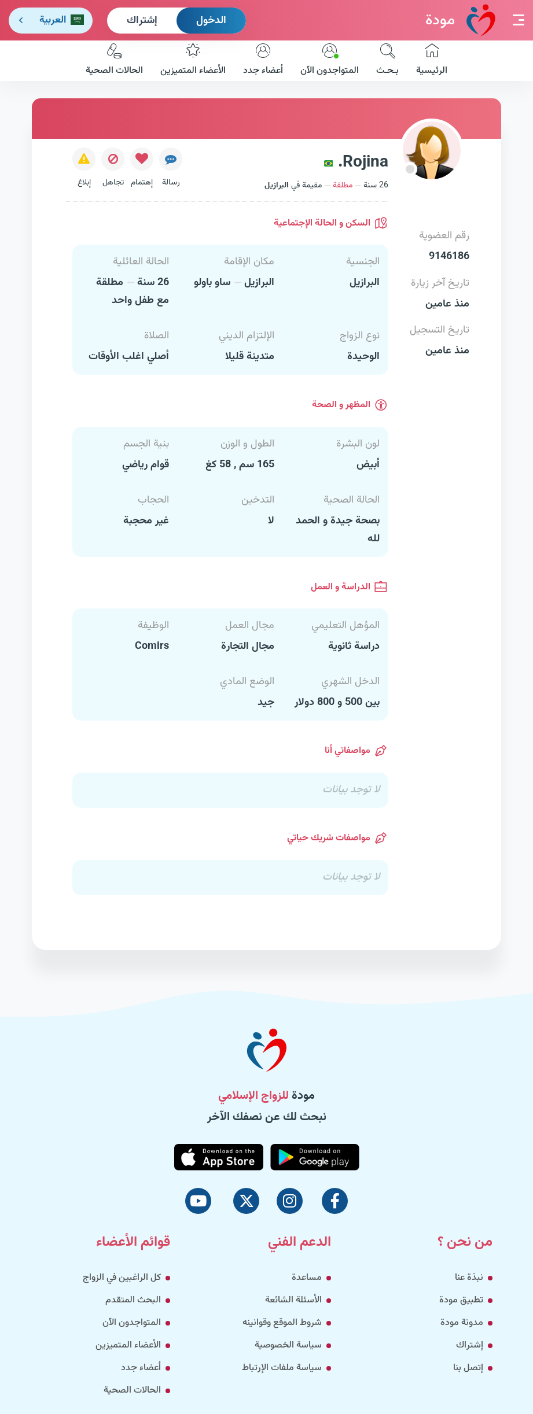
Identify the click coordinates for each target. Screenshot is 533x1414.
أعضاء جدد (263, 60)
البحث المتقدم (133, 1300)
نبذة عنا (469, 1278)
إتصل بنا (468, 1368)
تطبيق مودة (461, 1300)
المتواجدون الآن (329, 60)
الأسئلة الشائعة (293, 1300)
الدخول (211, 21)
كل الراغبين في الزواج (122, 1278)
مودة (460, 20)
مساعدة (307, 1278)
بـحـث (387, 60)
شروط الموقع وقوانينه (282, 1323)
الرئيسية (431, 60)
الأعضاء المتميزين (193, 60)
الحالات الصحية (114, 60)
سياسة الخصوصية (288, 1345)
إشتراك (142, 21)
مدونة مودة (461, 1323)
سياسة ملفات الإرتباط (282, 1368)
